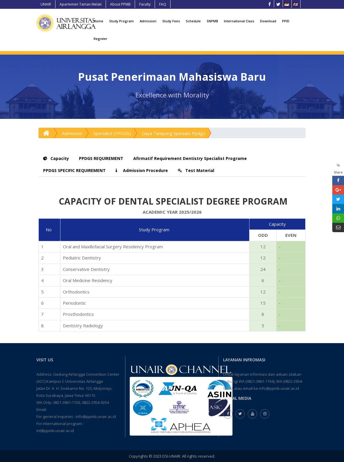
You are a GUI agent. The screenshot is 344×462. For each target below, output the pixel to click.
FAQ (162, 4)
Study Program (121, 21)
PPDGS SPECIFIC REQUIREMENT (74, 170)
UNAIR (46, 4)
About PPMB (120, 4)
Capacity (56, 158)
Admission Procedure (142, 170)
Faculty (145, 4)
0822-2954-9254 (95, 402)
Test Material (196, 170)
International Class (239, 21)
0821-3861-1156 (66, 402)
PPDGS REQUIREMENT (101, 158)
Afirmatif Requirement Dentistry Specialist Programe (190, 158)
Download (268, 21)
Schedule (193, 21)
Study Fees (171, 21)
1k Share (338, 168)
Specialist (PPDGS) (112, 133)
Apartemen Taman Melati (81, 4)
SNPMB (212, 21)
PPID (285, 21)
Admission (148, 21)
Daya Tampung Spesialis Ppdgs (173, 133)
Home (98, 21)
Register (100, 38)
